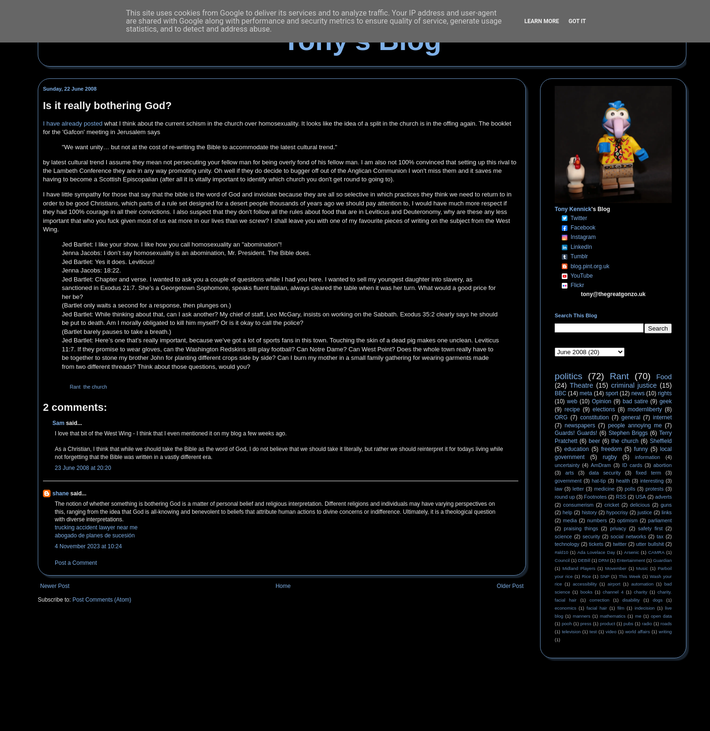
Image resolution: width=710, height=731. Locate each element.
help (567, 512)
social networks (628, 536)
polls (630, 489)
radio (647, 623)
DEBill (584, 560)
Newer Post (54, 586)
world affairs (637, 631)
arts (570, 473)
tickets (596, 544)
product (607, 623)
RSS (621, 497)
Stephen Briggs (628, 433)
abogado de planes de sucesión (95, 535)
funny (641, 449)
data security (605, 473)
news (637, 393)
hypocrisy (617, 512)
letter (578, 489)
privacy (618, 528)
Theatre (581, 385)
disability (631, 600)
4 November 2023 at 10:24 (88, 546)
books (586, 592)
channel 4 (613, 592)
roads (666, 623)
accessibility (585, 583)
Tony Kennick (573, 209)
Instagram (583, 237)
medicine (604, 489)
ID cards (632, 465)
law (558, 489)
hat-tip (599, 481)
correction (599, 600)
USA (640, 497)
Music (642, 568)
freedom (611, 449)
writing (665, 631)
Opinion (601, 401)
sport (612, 393)
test (593, 631)
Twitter (578, 218)
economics (565, 608)
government (568, 481)
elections (603, 409)
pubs (629, 623)
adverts (663, 497)
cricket (611, 505)
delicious (640, 505)
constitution (594, 417)
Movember (615, 568)
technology (567, 544)
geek (665, 401)
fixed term (648, 473)
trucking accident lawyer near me (96, 527)
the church (95, 387)
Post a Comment (76, 563)
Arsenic (631, 552)
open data (661, 616)
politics (569, 376)
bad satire (635, 401)
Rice (586, 576)
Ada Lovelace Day (596, 552)
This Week (629, 576)
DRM (604, 560)
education (576, 449)
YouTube (581, 275)
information (647, 457)
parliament (660, 520)
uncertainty (567, 465)
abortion (662, 465)
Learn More (541, 21)
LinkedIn (581, 247)
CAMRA (656, 552)
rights (665, 393)
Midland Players (578, 568)
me (638, 616)
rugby (610, 457)
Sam (58, 423)
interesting (652, 481)
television (571, 631)
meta (586, 393)
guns (666, 505)
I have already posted (72, 123)
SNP (604, 576)
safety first (650, 528)
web (572, 401)
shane (60, 493)
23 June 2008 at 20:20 (83, 468)
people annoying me (635, 425)
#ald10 (561, 552)
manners (581, 616)
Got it (577, 21)
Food (664, 377)
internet (662, 417)
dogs (658, 600)
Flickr (577, 285)
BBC (560, 393)
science (563, 536)
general (630, 417)
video (611, 631)
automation (642, 583)
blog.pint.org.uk (590, 266)
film (621, 608)
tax (660, 536)
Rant (75, 387)
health (623, 481)
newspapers (580, 425)
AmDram (601, 465)
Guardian (662, 560)
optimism (627, 520)
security (591, 536)
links (666, 512)
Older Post (510, 586)
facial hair (597, 608)
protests (654, 489)
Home (283, 586)
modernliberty (645, 409)
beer (594, 441)
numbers (597, 520)
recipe (572, 409)
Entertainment (631, 560)
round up (565, 497)
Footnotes (595, 497)
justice (644, 512)
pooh (567, 623)
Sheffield (660, 441)
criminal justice (634, 385)
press (585, 623)
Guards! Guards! (576, 433)
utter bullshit (650, 544)
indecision (644, 608)
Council (562, 560)
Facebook (583, 227)
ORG (561, 417)
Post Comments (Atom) (101, 599)
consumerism (578, 505)
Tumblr (579, 256)
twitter (619, 544)
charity (640, 592)
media (570, 520)
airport (614, 583)
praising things (581, 528)
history (589, 512)
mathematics (612, 616)
